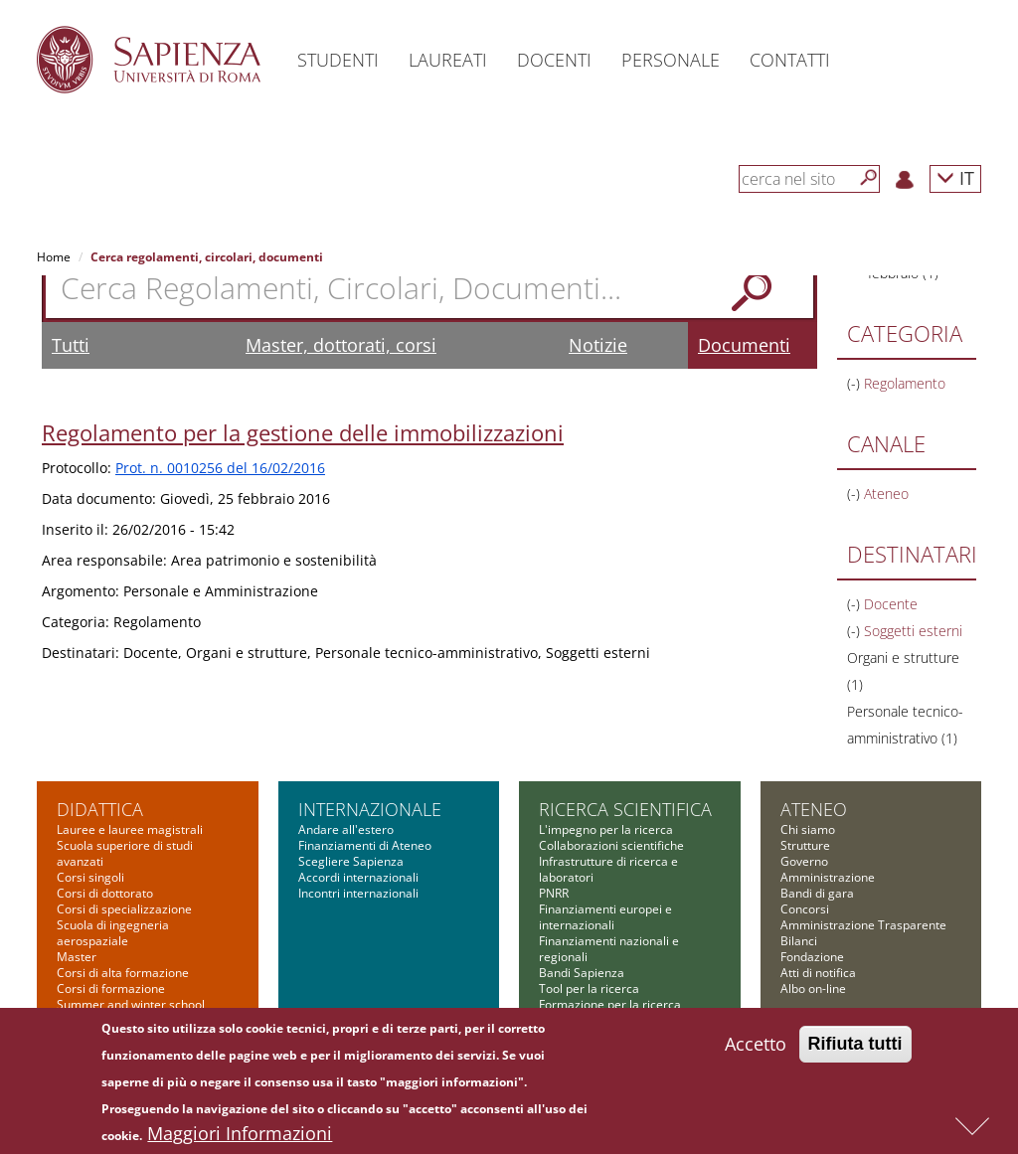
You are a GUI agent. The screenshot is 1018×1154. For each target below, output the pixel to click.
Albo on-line (813, 988)
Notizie (598, 345)
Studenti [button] (338, 60)
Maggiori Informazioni (239, 1138)
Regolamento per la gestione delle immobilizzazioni (303, 432)
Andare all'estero (346, 829)
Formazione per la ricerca (610, 1004)
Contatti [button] (790, 60)
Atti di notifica (818, 972)
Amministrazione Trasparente (863, 924)
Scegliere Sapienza (351, 861)
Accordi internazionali (358, 877)
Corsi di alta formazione (123, 972)
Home (54, 256)
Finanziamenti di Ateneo (364, 845)
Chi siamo (807, 829)
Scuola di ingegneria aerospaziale (113, 932)
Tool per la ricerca (589, 988)
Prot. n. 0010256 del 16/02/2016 (220, 467)
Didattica (100, 809)
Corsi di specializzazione (124, 909)
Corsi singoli (90, 877)
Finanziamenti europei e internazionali (605, 917)
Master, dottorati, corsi (341, 345)
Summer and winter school (131, 1004)
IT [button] (955, 177)
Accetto (755, 1049)
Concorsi (804, 909)
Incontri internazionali (358, 893)
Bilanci (798, 940)
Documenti (744, 345)
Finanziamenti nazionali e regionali (609, 948)
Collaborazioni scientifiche (611, 845)
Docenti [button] (554, 60)
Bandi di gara (817, 893)
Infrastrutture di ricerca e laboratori (608, 869)
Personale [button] (670, 60)
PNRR (554, 893)
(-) (855, 383)
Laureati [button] (448, 60)
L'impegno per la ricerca (606, 829)
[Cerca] (869, 178)
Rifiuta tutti (855, 1049)
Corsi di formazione (111, 988)
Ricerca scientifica (625, 809)
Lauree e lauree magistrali (130, 829)
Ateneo (813, 809)
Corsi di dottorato (105, 893)
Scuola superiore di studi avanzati (125, 853)
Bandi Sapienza (581, 972)
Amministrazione (827, 877)
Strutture (805, 845)
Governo (804, 861)
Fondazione (812, 956)
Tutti (70, 345)
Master (76, 956)
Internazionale (369, 809)
